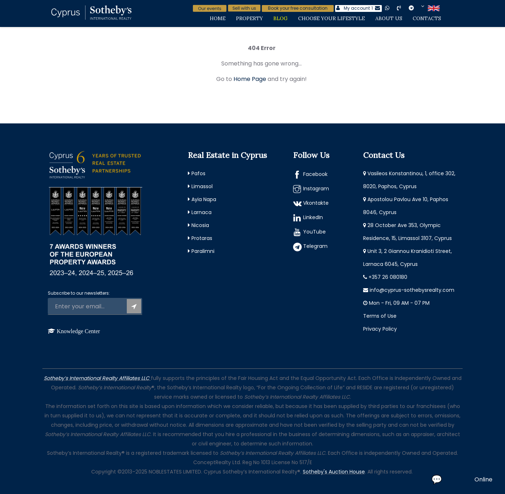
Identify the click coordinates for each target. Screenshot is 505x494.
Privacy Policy (380, 328)
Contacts (427, 18)
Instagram (316, 188)
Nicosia (200, 225)
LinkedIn (313, 217)
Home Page (249, 79)
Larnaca (201, 212)
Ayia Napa (203, 199)
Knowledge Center (78, 331)
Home (218, 18)
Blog (280, 18)
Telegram (315, 246)
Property (249, 18)
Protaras (201, 238)
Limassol (202, 186)
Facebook (315, 174)
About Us (388, 18)
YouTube (314, 231)
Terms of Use (380, 315)
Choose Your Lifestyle (331, 18)
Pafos (198, 173)
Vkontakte (316, 203)
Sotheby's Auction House (334, 471)
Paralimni (202, 251)
